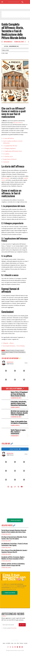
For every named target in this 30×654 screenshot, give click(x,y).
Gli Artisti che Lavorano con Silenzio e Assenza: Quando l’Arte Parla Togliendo (19, 413)
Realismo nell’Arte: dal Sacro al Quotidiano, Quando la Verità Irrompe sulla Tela (13, 564)
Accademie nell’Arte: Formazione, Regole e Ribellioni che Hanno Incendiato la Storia (12, 558)
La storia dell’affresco (8, 138)
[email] (10, 624)
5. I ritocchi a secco (8, 156)
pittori (16, 352)
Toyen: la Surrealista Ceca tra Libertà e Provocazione (19, 422)
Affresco (8, 350)
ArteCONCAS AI (8, 41)
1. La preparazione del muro (10, 145)
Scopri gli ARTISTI (15, 407)
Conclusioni (6, 162)
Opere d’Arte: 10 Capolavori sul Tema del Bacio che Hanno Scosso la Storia (19, 394)
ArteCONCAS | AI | (14, 46)
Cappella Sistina (20, 350)
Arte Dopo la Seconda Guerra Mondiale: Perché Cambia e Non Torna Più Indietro (14, 538)
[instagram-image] (5, 461)
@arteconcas (10, 453)
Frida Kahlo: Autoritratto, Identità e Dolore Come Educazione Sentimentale (19, 403)
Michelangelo (6, 178)
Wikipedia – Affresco (8, 343)
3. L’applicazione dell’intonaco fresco (12, 151)
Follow (26, 454)
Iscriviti (22, 624)
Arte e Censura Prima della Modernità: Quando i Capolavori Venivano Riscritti (14, 551)
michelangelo (5, 352)
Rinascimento (22, 352)
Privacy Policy (13, 628)
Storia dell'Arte (6, 534)
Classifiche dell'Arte (16, 398)
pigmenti (11, 352)
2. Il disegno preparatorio (9, 148)
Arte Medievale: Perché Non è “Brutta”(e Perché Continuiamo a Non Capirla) (14, 544)
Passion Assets (14, 435)
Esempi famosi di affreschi (9, 159)
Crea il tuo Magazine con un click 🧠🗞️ (14, 577)
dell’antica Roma (17, 122)
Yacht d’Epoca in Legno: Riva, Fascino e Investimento (18, 432)
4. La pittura (6, 154)
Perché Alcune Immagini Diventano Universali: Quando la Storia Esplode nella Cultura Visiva (13, 531)
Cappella (13, 350)
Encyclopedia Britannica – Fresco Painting (13, 346)
